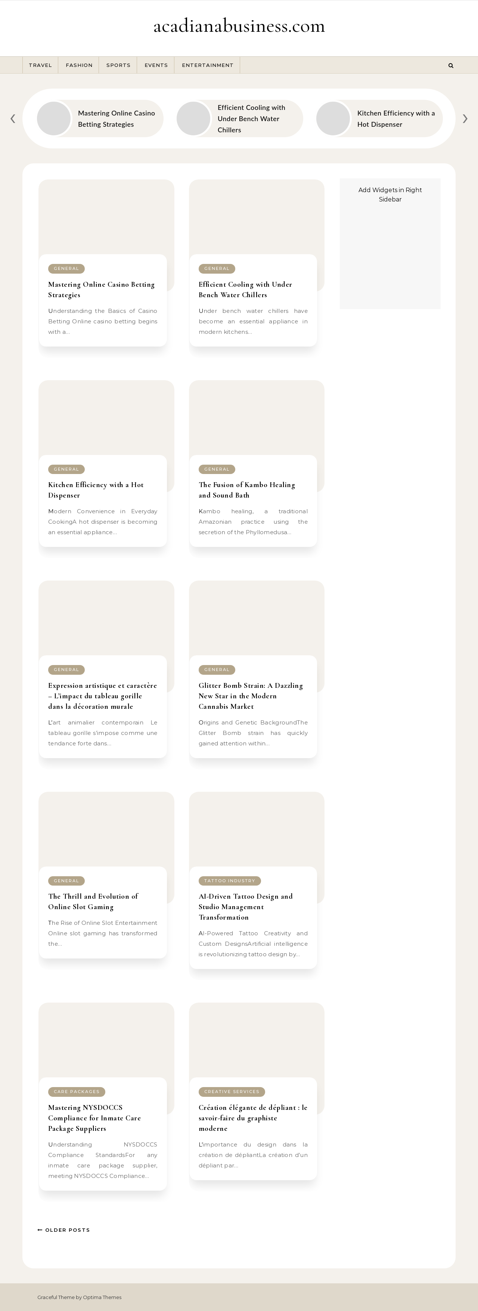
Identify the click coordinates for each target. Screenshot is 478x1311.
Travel (40, 65)
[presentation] (12, 116)
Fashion (79, 65)
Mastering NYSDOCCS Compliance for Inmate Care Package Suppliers (94, 1118)
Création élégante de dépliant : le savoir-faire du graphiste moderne (253, 1118)
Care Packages (77, 1091)
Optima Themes (102, 1297)
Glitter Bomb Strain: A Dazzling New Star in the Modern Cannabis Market (251, 696)
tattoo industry (229, 880)
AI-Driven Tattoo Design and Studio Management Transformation (246, 907)
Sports (118, 65)
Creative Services (232, 1091)
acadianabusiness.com (239, 25)
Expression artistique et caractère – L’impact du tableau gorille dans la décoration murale (102, 696)
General (66, 268)
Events (156, 65)
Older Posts (63, 1230)
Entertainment (208, 65)
